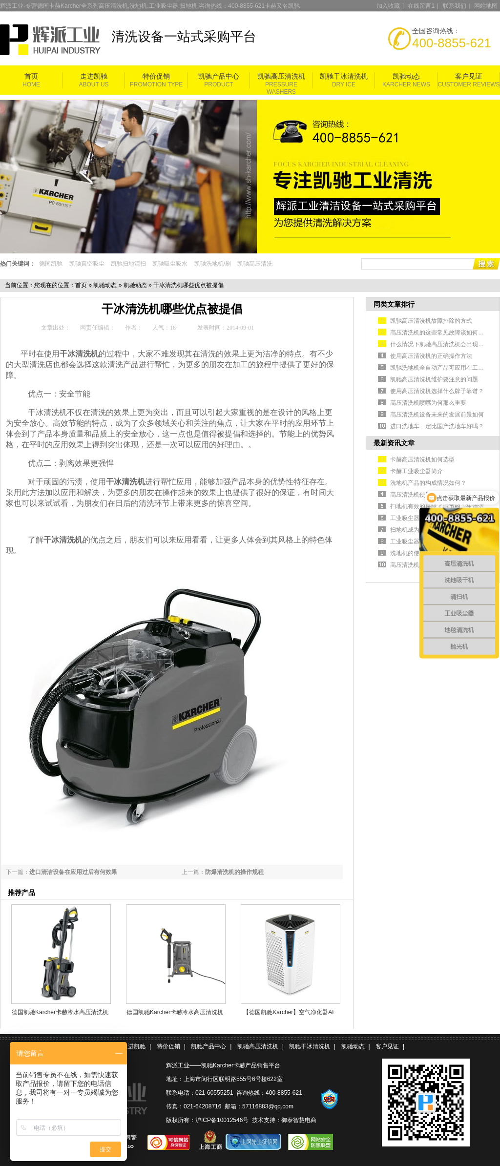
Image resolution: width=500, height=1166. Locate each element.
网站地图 (486, 5)
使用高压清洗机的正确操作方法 (431, 356)
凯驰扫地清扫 (128, 263)
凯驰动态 (406, 76)
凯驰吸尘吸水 (170, 263)
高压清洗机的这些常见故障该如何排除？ (443, 332)
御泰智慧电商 (298, 1120)
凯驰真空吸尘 (86, 263)
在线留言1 (421, 5)
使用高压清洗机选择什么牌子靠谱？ (437, 391)
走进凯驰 (93, 76)
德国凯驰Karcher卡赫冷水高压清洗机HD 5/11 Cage (174, 1012)
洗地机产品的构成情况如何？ (428, 482)
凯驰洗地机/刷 (212, 263)
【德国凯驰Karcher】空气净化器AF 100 (289, 1012)
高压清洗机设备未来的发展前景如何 (437, 414)
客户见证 (468, 76)
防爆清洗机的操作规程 (234, 872)
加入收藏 (388, 5)
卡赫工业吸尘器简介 (416, 471)
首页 (31, 76)
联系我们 (454, 5)
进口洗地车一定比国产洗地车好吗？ (437, 426)
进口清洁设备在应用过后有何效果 (73, 872)
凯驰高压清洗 (254, 263)
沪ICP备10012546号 (222, 1120)
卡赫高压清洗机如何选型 (422, 459)
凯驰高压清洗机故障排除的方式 (431, 320)
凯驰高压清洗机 (281, 76)
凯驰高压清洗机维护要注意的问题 (434, 379)
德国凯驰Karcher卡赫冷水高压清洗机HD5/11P (60, 1012)
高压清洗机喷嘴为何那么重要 (428, 402)
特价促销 (156, 76)
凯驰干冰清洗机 (344, 76)
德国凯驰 (50, 263)
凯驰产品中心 (218, 76)
